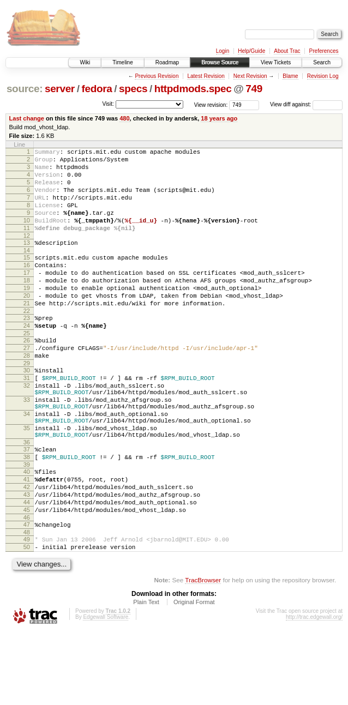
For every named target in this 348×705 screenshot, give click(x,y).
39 (26, 523)
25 (26, 367)
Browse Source (219, 62)
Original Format (194, 675)
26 (26, 374)
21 (26, 332)
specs (133, 88)
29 (26, 402)
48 (26, 602)
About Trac (287, 51)
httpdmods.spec (193, 88)
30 (26, 409)
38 (26, 514)
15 (26, 277)
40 (26, 530)
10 (26, 235)
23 (26, 349)
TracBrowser (203, 653)
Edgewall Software (105, 691)
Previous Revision (156, 76)
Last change (26, 118)
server (60, 88)
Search (322, 62)
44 (26, 567)
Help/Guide (251, 51)
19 (26, 314)
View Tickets (276, 62)
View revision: (211, 104)
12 (26, 253)
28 (26, 393)
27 (26, 384)
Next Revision (250, 76)
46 (26, 586)
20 (26, 323)
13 (26, 260)
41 (26, 540)
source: (25, 88)
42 (26, 549)
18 (26, 305)
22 (26, 342)
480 (124, 118)
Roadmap (167, 62)
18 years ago (219, 118)
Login (222, 51)
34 (26, 463)
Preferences (324, 51)
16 (26, 286)
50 (26, 619)
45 (26, 577)
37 (26, 505)
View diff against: (306, 104)
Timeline (122, 62)
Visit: (108, 104)
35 (26, 480)
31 (26, 418)
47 (26, 593)
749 (253, 88)
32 (26, 428)
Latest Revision (205, 76)
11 (26, 244)
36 (26, 498)
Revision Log (323, 76)
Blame (290, 76)
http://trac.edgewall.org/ (314, 691)
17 (26, 295)
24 (26, 358)
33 (26, 445)
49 (26, 609)
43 (26, 558)
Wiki (85, 62)
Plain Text (146, 675)
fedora (96, 88)
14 (26, 270)
